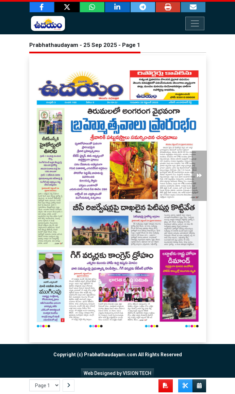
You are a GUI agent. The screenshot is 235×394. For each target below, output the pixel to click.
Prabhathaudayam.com (110, 354)
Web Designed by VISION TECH (117, 373)
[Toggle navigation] (194, 23)
